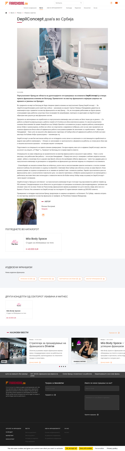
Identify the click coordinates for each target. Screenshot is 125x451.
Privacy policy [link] (112, 448)
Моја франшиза (30, 441)
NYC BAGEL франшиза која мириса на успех (47, 375)
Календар (69, 8)
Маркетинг (78, 8)
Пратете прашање (92, 415)
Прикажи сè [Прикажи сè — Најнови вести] (114, 333)
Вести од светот (30, 435)
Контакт (66, 432)
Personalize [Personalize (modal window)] (99, 448)
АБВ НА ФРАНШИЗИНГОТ (54, 8)
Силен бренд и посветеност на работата (80, 374)
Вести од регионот (30, 432)
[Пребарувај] (67, 2)
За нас (95, 8)
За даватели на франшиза (52, 435)
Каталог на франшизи (30, 8)
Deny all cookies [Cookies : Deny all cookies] (86, 448)
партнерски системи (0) (70, 279)
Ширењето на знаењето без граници (17, 374)
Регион (19, 13)
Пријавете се (50, 395)
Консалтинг (87, 8)
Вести (41, 8)
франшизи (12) (47, 279)
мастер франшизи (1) (95, 279)
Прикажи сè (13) (28, 279)
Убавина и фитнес (30, 13)
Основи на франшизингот (52, 432)
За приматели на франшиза (53, 438)
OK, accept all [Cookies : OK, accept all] (71, 448)
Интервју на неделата (31, 438)
